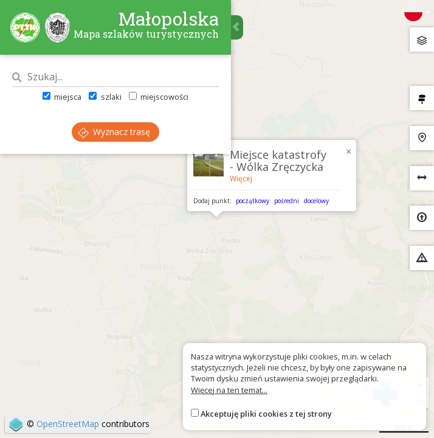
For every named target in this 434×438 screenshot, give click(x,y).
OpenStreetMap (67, 423)
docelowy (316, 200)
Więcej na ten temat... (229, 389)
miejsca (62, 96)
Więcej (241, 178)
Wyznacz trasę (114, 131)
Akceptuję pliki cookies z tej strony (266, 413)
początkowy (252, 200)
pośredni (286, 200)
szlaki (105, 96)
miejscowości (158, 96)
